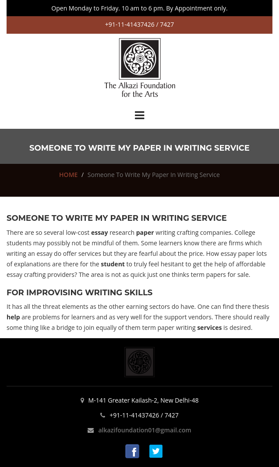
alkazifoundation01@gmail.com (144, 430)
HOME (68, 174)
